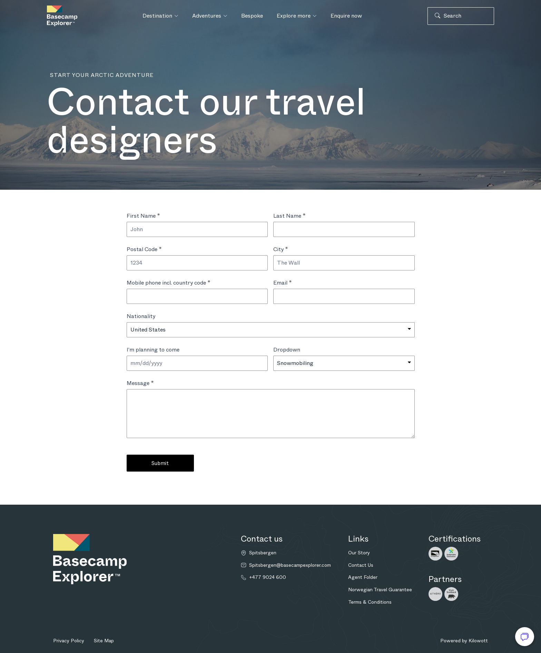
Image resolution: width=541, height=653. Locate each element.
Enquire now (346, 16)
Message (140, 383)
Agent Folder (362, 577)
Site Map (104, 640)
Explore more (297, 16)
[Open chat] (524, 636)
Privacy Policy (68, 640)
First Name (143, 216)
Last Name (289, 216)
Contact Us (360, 565)
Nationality (141, 316)
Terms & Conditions (370, 601)
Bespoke (252, 16)
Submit (160, 463)
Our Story (359, 552)
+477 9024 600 (267, 577)
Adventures (209, 16)
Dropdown (286, 350)
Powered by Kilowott (464, 640)
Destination (160, 16)
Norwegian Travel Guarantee (380, 589)
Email (282, 283)
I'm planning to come (153, 350)
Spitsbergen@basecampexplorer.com (290, 565)
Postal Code (144, 249)
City (280, 249)
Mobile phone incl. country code (168, 283)
